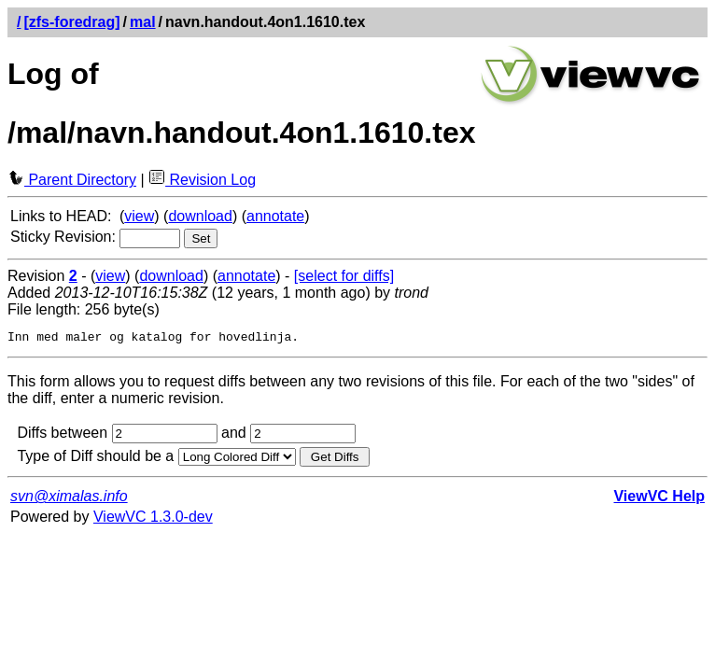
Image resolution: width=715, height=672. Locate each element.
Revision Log (202, 180)
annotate (275, 216)
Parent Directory (71, 180)
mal (143, 22)
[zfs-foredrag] (71, 22)
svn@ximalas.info (69, 499)
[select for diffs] (344, 276)
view (139, 216)
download (200, 216)
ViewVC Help (659, 499)
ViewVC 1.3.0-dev (153, 519)
